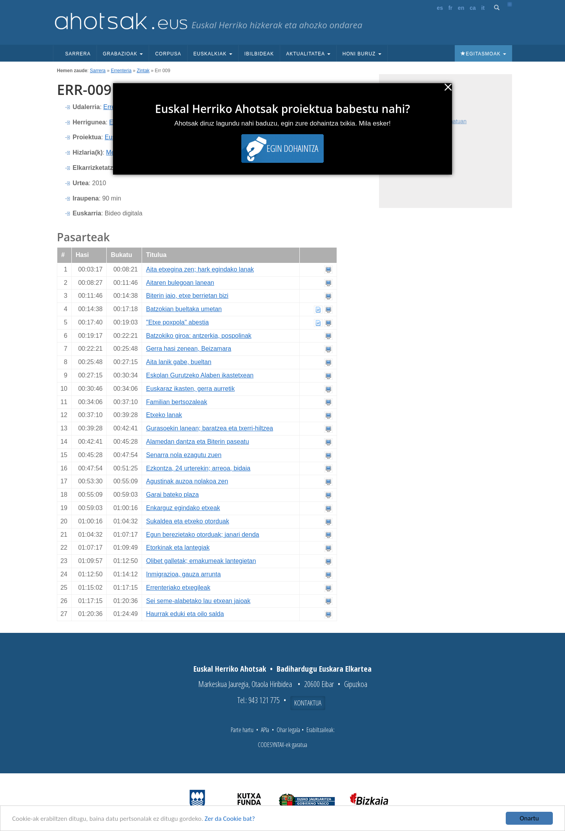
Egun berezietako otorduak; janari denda (202, 534)
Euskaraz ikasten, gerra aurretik (190, 388)
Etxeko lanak (164, 415)
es (440, 8)
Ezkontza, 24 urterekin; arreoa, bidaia (198, 468)
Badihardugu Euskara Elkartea (324, 668)
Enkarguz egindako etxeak (183, 508)
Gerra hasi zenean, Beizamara (188, 348)
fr (450, 8)
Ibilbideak (259, 53)
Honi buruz (362, 53)
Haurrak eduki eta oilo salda (185, 613)
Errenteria (121, 70)
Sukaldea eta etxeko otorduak (187, 521)
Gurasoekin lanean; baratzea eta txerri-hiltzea (209, 428)
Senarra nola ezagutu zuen (183, 455)
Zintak (143, 70)
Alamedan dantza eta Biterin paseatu (197, 441)
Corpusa (168, 53)
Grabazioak (123, 53)
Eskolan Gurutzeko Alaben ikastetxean (199, 375)
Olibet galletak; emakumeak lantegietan (201, 561)
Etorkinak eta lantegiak (178, 547)
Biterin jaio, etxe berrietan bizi (187, 295)
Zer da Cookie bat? (230, 819)
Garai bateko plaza (172, 494)
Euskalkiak (212, 53)
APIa (265, 729)
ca (473, 8)
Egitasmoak (483, 53)
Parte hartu (242, 729)
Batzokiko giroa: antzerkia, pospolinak (199, 335)
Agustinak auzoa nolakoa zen (187, 481)
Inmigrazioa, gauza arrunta (183, 574)
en (461, 8)
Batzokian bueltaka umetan (184, 309)
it (483, 8)
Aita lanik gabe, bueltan (178, 362)
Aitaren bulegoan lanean (180, 282)
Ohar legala (288, 729)
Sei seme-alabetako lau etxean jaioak (198, 601)
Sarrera (78, 53)
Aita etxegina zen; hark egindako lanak (200, 269)
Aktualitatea (308, 53)
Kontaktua (307, 702)
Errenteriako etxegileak (178, 587)
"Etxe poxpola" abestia (177, 322)
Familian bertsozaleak (176, 402)
